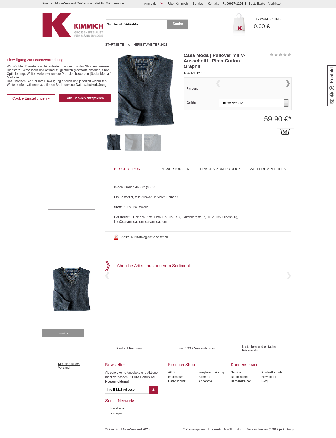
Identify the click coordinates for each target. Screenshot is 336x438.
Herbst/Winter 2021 (150, 45)
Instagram (117, 413)
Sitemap (204, 377)
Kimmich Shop (181, 364)
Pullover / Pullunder (61, 185)
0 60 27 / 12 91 (76, 220)
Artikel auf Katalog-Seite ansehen (144, 237)
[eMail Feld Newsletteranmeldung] (127, 390)
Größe (191, 113)
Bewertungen (175, 169)
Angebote (205, 381)
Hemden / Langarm (61, 137)
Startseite (114, 45)
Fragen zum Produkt (221, 169)
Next (288, 90)
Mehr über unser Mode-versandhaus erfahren (76, 242)
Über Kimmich (178, 3)
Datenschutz (177, 381)
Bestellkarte (257, 3)
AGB (171, 372)
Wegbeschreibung (211, 372)
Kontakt (213, 3)
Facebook (117, 408)
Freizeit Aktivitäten (60, 161)
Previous (218, 90)
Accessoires (56, 193)
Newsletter (115, 364)
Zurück (63, 333)
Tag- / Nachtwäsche (61, 169)
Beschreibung (128, 169)
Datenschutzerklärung (91, 85)
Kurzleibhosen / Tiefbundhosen (69, 121)
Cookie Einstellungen (31, 98)
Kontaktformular (272, 372)
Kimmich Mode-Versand (69, 365)
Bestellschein (240, 377)
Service (198, 3)
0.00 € (274, 23)
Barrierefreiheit (241, 381)
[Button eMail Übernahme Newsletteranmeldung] (153, 390)
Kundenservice (245, 364)
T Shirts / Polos (58, 153)
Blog (264, 381)
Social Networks (120, 401)
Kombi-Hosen (57, 130)
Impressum (175, 377)
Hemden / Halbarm (61, 145)
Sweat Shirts (56, 177)
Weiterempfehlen (268, 169)
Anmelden (151, 3)
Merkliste (274, 3)
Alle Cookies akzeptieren (85, 98)
